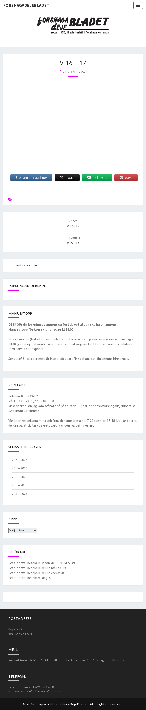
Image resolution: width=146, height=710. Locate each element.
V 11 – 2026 (19, 494)
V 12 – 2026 (19, 485)
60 (62, 573)
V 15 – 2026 (19, 460)
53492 (72, 563)
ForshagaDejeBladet (26, 5)
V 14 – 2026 (19, 468)
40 (50, 578)
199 (64, 568)
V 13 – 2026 (19, 477)
